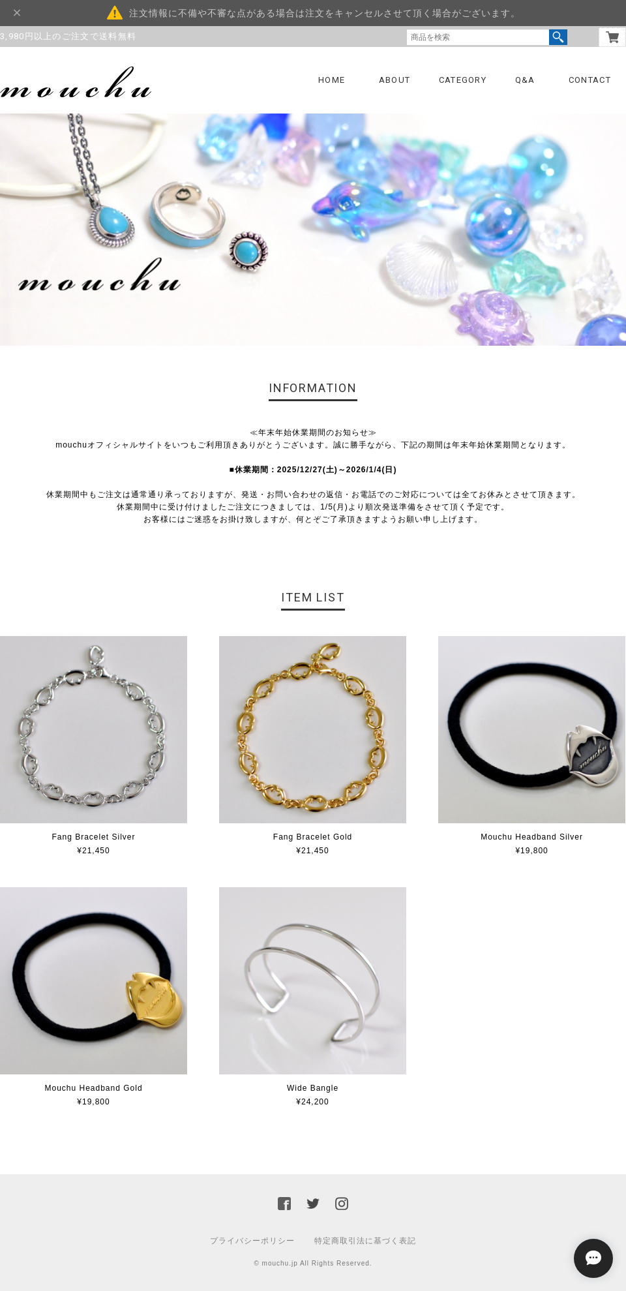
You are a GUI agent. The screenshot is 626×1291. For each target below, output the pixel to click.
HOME (331, 80)
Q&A (525, 80)
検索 (558, 37)
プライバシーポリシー (252, 1240)
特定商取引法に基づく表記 (365, 1240)
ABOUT (395, 80)
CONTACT (590, 80)
